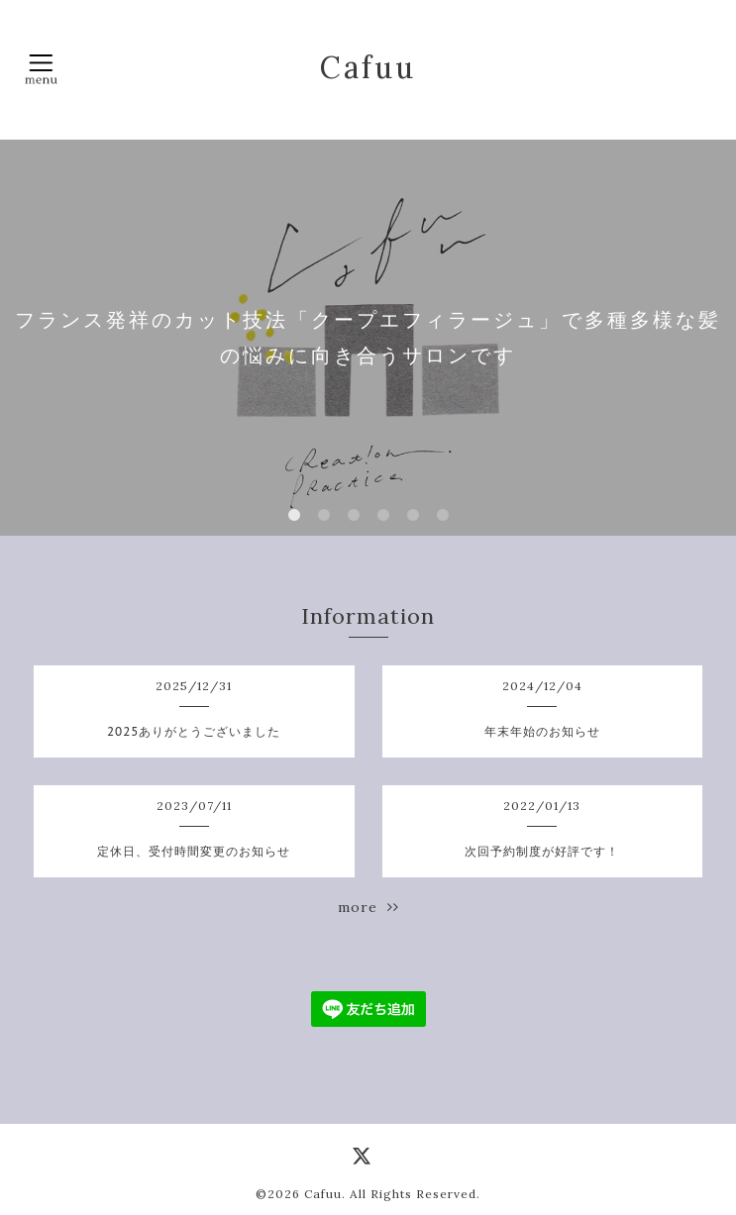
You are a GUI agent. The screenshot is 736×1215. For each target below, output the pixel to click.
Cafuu (368, 67)
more (368, 907)
